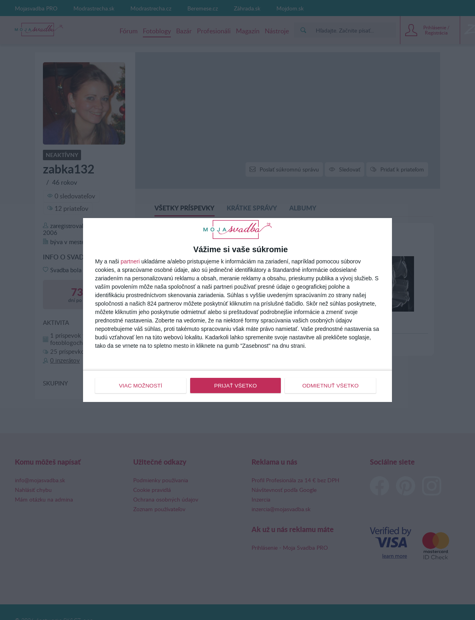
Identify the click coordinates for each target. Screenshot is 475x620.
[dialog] (237, 310)
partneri (130, 262)
